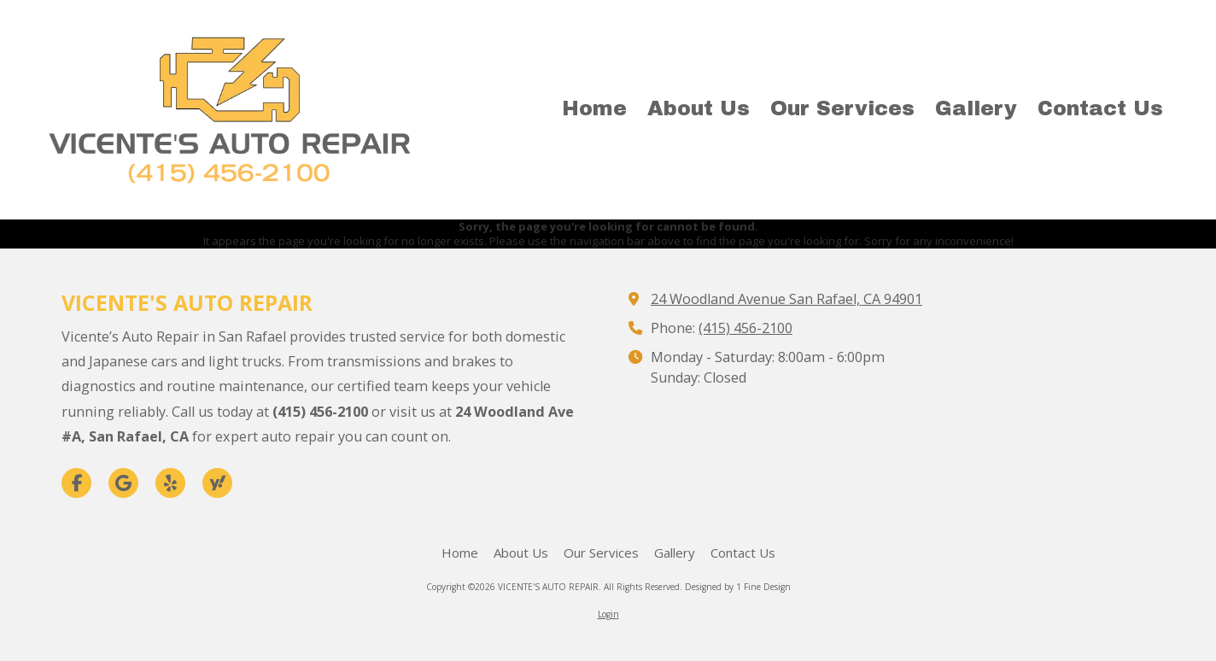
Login (608, 614)
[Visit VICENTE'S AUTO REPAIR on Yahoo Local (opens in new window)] (217, 483)
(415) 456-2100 (745, 328)
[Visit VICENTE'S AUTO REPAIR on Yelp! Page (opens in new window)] (170, 483)
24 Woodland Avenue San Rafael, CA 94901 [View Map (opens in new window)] (786, 299)
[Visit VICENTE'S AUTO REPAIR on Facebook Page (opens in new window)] (76, 483)
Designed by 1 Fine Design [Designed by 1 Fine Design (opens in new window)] (738, 587)
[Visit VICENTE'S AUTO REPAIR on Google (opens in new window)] (123, 483)
